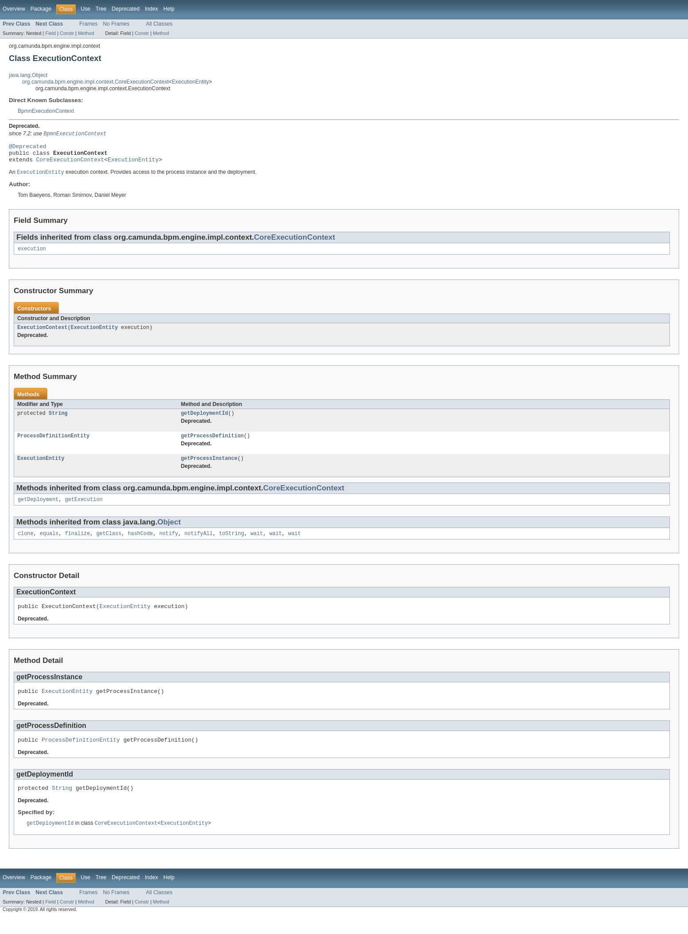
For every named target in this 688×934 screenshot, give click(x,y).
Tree (101, 9)
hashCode (140, 544)
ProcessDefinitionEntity (53, 444)
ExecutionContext (42, 333)
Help (168, 9)
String (58, 420)
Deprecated (126, 9)
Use (85, 9)
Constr (67, 33)
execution (32, 254)
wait (256, 544)
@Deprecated (27, 148)
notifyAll (198, 544)
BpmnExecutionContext (46, 111)
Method (86, 33)
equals (49, 544)
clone (26, 544)
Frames (88, 24)
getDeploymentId (204, 420)
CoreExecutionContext (70, 164)
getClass (109, 544)
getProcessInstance (209, 467)
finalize (77, 544)
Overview (14, 9)
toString (231, 544)
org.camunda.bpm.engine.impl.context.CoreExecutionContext (95, 82)
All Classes (159, 24)
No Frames (116, 24)
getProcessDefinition (212, 444)
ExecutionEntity (190, 82)
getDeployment (38, 509)
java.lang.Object (28, 75)
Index (151, 9)
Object (169, 532)
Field (50, 33)
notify (168, 544)
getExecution (84, 509)
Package (41, 9)
